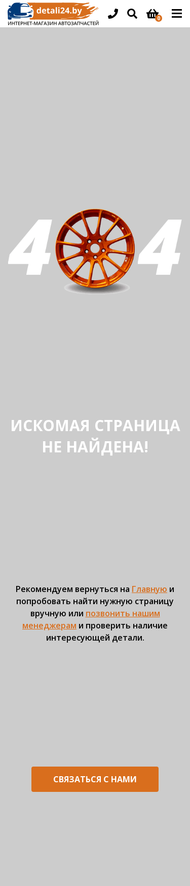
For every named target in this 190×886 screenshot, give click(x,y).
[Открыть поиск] (132, 14)
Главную (149, 589)
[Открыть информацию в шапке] (113, 14)
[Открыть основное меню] (177, 14)
